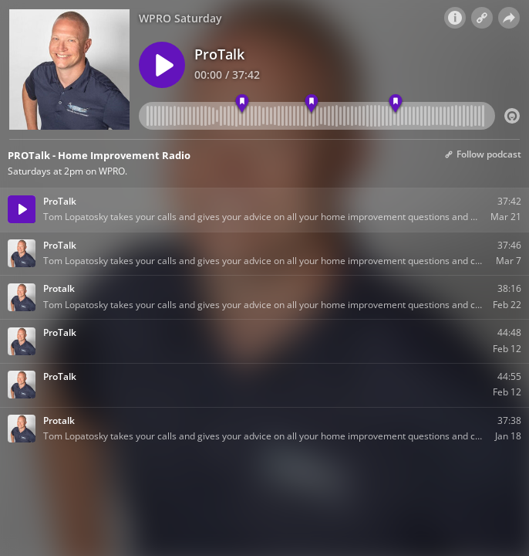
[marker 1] (242, 104)
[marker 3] (395, 104)
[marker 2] (312, 104)
